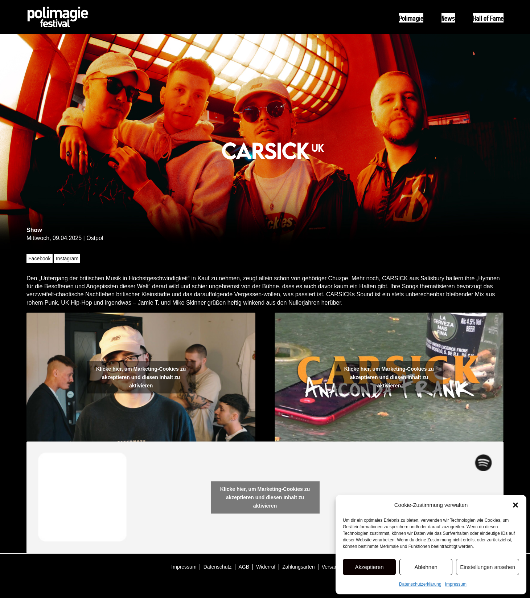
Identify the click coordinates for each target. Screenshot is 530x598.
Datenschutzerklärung (420, 584)
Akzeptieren (369, 567)
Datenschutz (218, 567)
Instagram (67, 258)
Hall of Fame (488, 18)
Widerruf (265, 567)
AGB (244, 567)
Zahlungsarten (298, 567)
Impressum (456, 584)
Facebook (39, 258)
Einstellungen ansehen (487, 567)
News (448, 18)
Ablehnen (425, 567)
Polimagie (411, 18)
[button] (515, 505)
